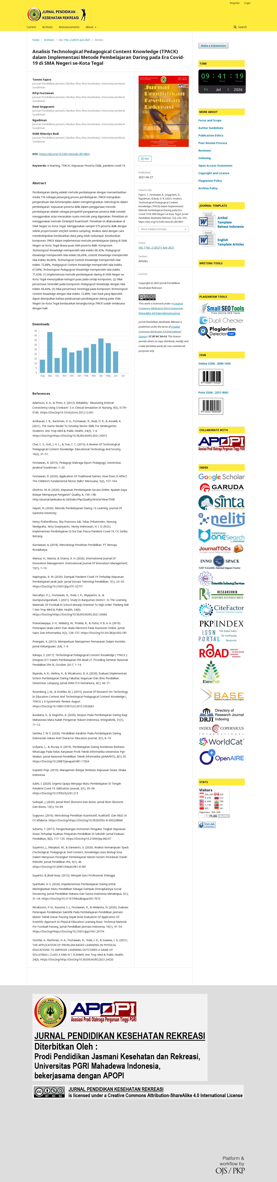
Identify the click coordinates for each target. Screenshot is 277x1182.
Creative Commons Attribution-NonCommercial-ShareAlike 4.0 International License (161, 308)
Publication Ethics (210, 135)
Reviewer (204, 150)
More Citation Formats (154, 229)
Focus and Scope (209, 120)
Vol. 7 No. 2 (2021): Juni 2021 (74, 40)
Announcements (69, 27)
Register (235, 3)
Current (31, 27)
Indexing (204, 158)
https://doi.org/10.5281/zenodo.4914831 (64, 154)
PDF (146, 158)
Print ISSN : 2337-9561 (213, 392)
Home (35, 40)
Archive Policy (208, 188)
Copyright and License (213, 173)
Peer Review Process (212, 143)
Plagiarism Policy (210, 180)
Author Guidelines (210, 128)
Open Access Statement (215, 165)
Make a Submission (213, 45)
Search (242, 27)
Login (247, 3)
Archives (47, 27)
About (90, 27)
